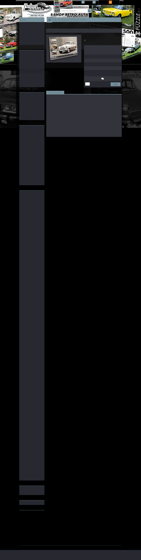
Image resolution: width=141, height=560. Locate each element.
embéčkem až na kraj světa (27, 519)
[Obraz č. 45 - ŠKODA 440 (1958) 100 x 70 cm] (63, 35)
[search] (89, 11)
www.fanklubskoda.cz (26, 516)
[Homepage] (50, 19)
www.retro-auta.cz (25, 514)
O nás (54, 20)
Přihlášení (88, 2)
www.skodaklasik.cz (25, 517)
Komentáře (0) (86, 92)
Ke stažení (98, 92)
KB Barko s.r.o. (90, 139)
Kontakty (82, 20)
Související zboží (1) (72, 92)
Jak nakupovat (74, 20)
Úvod (48, 26)
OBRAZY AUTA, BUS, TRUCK (58, 26)
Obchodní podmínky (63, 20)
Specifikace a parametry (55, 92)
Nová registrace (101, 2)
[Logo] (31, 10)
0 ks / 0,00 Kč (116, 1)
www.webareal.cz (38, 547)
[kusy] (87, 84)
